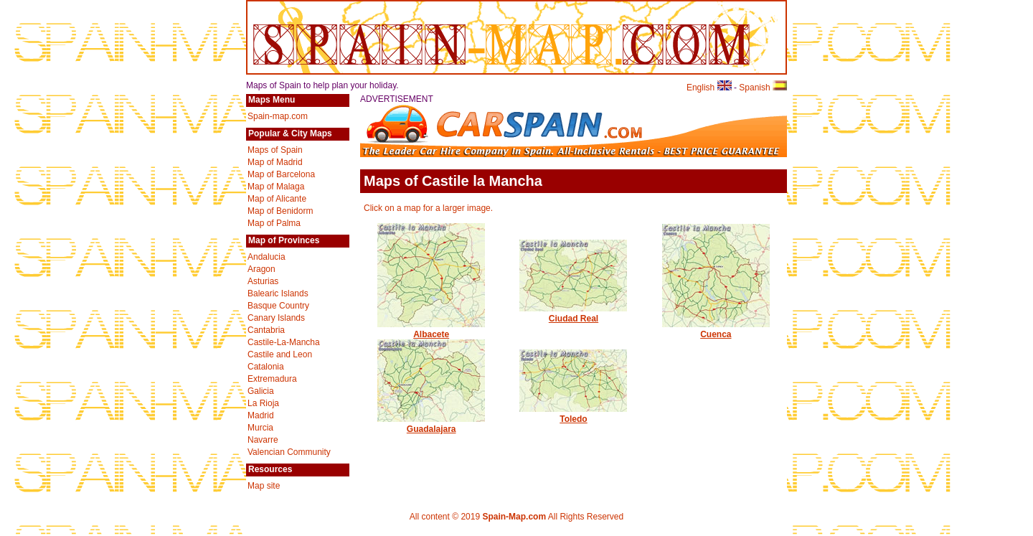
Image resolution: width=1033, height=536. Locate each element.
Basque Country (278, 306)
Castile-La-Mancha (283, 342)
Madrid (260, 415)
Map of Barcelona (281, 174)
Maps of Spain (275, 150)
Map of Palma (274, 223)
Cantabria (266, 330)
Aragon (261, 269)
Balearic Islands (277, 293)
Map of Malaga (275, 187)
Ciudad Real (573, 314)
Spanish (763, 88)
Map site (263, 486)
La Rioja (263, 403)
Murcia (260, 428)
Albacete (431, 329)
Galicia (260, 391)
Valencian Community (289, 452)
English (709, 88)
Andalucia (266, 257)
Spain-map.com (277, 116)
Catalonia (265, 367)
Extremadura (272, 379)
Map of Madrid (275, 162)
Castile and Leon (279, 354)
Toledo (573, 414)
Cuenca (716, 329)
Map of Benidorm (280, 211)
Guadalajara (431, 424)
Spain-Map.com (514, 517)
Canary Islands (276, 318)
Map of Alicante (276, 199)
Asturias (262, 281)
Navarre (262, 440)
